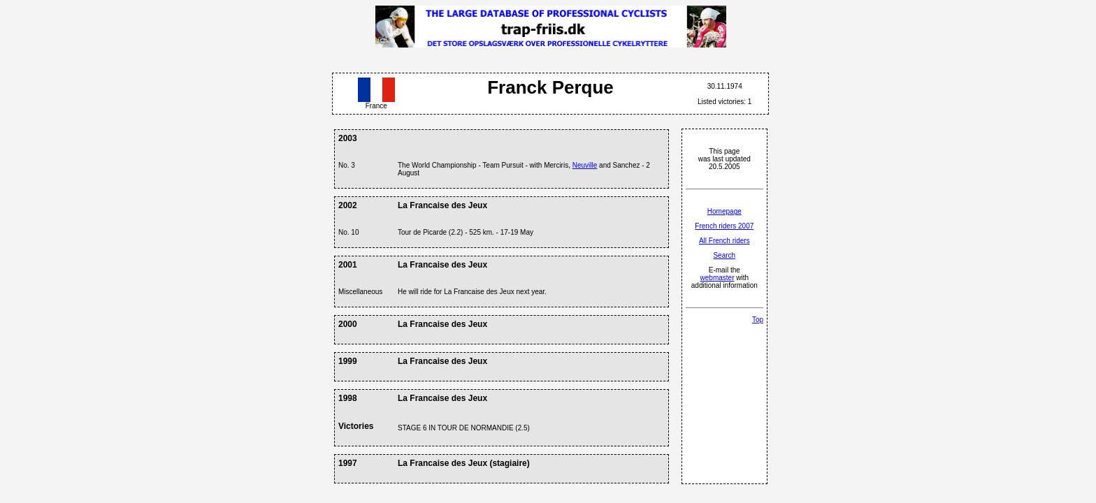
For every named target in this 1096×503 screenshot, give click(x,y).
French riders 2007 (724, 226)
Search (724, 255)
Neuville (585, 165)
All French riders (724, 241)
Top (757, 319)
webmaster (717, 278)
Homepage (724, 211)
